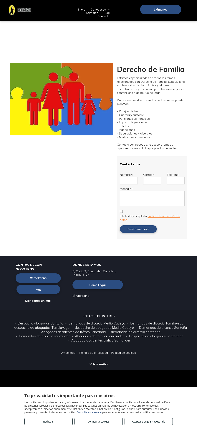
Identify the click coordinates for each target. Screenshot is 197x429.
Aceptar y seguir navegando (148, 421)
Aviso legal (68, 352)
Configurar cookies (98, 421)
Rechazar (48, 421)
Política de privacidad (93, 352)
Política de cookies (123, 352)
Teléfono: (173, 174)
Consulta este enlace (89, 412)
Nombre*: (126, 174)
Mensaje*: (126, 189)
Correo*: (149, 174)
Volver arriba (99, 364)
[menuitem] (81, 9)
